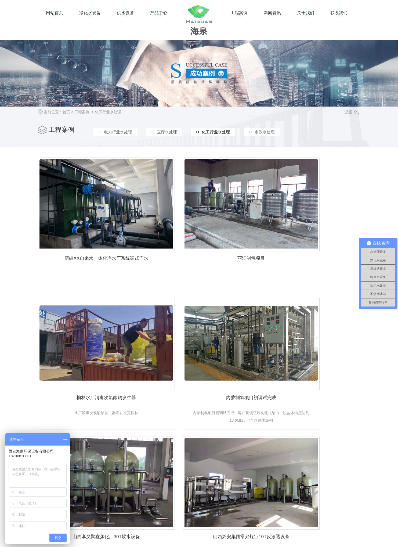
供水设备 (125, 12)
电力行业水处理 (118, 130)
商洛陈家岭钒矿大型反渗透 (199, 478)
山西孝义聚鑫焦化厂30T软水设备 (198, 357)
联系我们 (339, 12)
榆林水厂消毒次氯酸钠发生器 (309, 236)
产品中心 (158, 12)
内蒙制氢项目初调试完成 (88, 357)
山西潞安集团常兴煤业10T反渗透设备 (309, 357)
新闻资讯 (272, 12)
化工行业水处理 (108, 112)
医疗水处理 (167, 130)
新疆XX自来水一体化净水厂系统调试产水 (89, 236)
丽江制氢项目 (199, 236)
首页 (66, 112)
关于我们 (305, 12)
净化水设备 (90, 12)
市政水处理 (265, 130)
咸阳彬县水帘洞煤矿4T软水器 (309, 478)
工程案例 (239, 12)
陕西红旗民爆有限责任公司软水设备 (89, 478)
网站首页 (54, 12)
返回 (351, 112)
